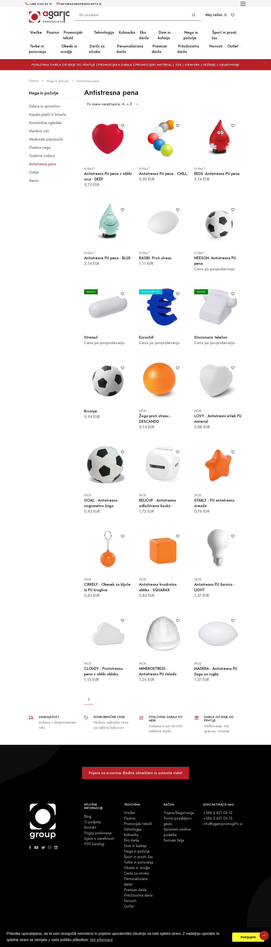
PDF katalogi (94, 844)
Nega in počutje (190, 35)
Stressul (90, 337)
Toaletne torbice (42, 155)
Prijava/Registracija (179, 812)
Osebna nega (39, 147)
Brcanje (90, 411)
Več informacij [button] (101, 940)
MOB (142, 411)
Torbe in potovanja (37, 49)
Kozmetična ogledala (45, 122)
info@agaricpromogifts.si (222, 823)
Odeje (34, 172)
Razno (34, 180)
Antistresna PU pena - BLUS (107, 258)
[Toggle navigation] (243, 4)
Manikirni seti (39, 131)
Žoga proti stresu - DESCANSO (155, 418)
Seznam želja (174, 840)
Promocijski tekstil (73, 35)
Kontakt (90, 827)
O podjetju (92, 822)
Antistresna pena (42, 164)
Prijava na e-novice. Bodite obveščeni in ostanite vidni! (135, 773)
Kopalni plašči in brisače (47, 114)
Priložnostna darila (188, 49)
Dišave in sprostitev (44, 106)
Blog (87, 816)
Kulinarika (127, 32)
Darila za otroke (97, 49)
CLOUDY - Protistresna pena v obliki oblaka (103, 671)
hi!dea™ (89, 168)
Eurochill (146, 337)
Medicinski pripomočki (46, 139)
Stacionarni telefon (210, 337)
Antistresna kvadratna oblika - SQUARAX (158, 587)
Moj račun (216, 14)
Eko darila (144, 35)
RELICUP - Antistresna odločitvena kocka (157, 503)
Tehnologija (104, 32)
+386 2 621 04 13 (217, 818)
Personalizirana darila (129, 49)
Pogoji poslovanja (97, 833)
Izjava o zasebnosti (99, 838)
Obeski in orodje (68, 49)
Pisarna (53, 32)
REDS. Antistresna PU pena (217, 173)
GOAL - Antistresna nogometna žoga (100, 503)
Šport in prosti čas (224, 35)
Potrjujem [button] (248, 937)
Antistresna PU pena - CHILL (163, 173)
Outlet (232, 46)
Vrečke (36, 32)
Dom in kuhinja (164, 35)
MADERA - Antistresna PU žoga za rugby (215, 671)
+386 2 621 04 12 (217, 812)
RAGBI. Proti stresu (155, 258)
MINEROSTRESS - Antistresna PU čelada (158, 671)
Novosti (216, 46)
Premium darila (159, 49)
